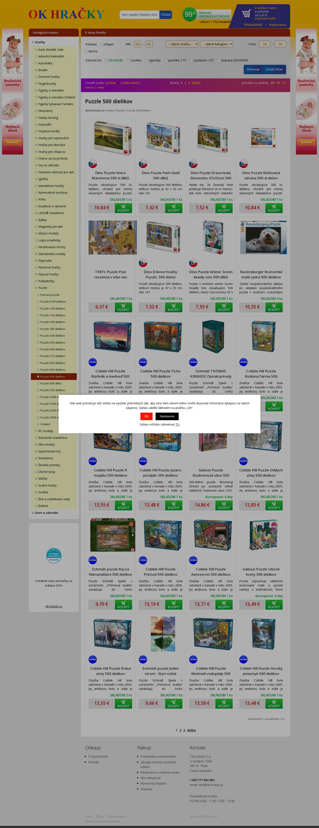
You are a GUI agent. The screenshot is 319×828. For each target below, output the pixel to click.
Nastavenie (167, 416)
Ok (146, 416)
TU (178, 424)
